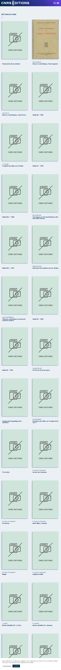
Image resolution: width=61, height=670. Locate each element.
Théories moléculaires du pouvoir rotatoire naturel (14, 319)
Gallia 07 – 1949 (38, 166)
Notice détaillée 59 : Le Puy (11, 625)
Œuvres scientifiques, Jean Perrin (14, 115)
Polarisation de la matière (11, 64)
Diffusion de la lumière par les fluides (46, 268)
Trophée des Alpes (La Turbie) (12, 166)
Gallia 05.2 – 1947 (8, 268)
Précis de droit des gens (41, 370)
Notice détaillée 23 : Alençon (42, 625)
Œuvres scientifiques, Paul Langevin (45, 64)
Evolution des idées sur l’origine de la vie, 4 (45, 422)
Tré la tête (5, 472)
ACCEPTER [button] (16, 666)
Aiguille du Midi (38, 574)
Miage (4, 574)
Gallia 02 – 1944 (7, 370)
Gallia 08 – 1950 (38, 115)
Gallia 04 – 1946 (38, 319)
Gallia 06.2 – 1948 (8, 217)
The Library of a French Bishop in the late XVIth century (45, 217)
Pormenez (5, 523)
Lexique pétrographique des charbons (12, 422)
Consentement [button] (7, 666)
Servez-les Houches (40, 472)
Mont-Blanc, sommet (40, 523)
